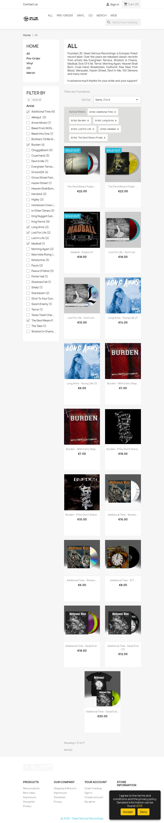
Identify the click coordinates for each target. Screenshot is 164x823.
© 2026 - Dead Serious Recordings (82, 818)
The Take (38, 326)
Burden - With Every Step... (123, 383)
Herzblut (39, 194)
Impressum (29, 797)
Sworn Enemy (41, 304)
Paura (37, 265)
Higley (37, 199)
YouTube (41, 767)
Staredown (40, 293)
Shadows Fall (41, 282)
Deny (143, 812)
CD (90, 15)
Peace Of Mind (42, 271)
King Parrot (40, 221)
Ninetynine (40, 260)
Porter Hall (39, 276)
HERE (139, 806)
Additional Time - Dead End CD (123, 647)
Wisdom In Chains (43, 331)
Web (114, 15)
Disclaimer (29, 801)
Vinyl (81, 15)
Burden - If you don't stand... (123, 449)
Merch (102, 15)
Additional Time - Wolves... (123, 514)
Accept (128, 812)
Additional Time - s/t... (123, 580)
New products (31, 788)
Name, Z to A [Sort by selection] (117, 100)
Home (32, 46)
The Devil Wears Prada (43, 320)
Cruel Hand (40, 155)
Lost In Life (40, 238)
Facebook (26, 767)
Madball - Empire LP (82, 252)
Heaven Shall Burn (43, 188)
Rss (34, 767)
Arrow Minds (41, 123)
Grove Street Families (43, 177)
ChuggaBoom (42, 150)
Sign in (88, 792)
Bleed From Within (43, 128)
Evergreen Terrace (43, 166)
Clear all (34, 99)
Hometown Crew (43, 205)
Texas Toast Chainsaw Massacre (43, 315)
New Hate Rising (43, 254)
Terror (37, 309)
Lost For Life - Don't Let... (123, 252)
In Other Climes (42, 210)
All (50, 15)
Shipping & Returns (65, 788)
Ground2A (39, 172)
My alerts (90, 801)
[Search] (123, 22)
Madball (38, 243)
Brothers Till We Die (43, 139)
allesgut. (38, 117)
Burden (38, 145)
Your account (96, 782)
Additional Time (43, 111)
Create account (94, 797)
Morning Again (42, 249)
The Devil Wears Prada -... (82, 186)
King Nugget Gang (43, 216)
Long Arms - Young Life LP (123, 317)
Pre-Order (65, 15)
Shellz (37, 287)
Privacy (27, 806)
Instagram (49, 767)
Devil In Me (40, 161)
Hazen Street (41, 183)
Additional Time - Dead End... (82, 646)
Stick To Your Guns (43, 298)
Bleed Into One (42, 134)
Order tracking (93, 788)
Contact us (30, 4)
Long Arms (40, 227)
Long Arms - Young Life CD (82, 383)
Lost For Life (41, 232)
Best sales (29, 792)
